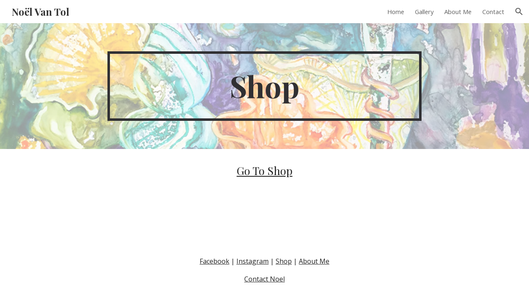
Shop (284, 261)
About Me (314, 261)
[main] (264, 86)
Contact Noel (264, 279)
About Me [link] (458, 11)
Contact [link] (493, 11)
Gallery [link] (424, 11)
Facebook (214, 261)
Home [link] (395, 11)
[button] (519, 12)
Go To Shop (265, 170)
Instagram (252, 261)
